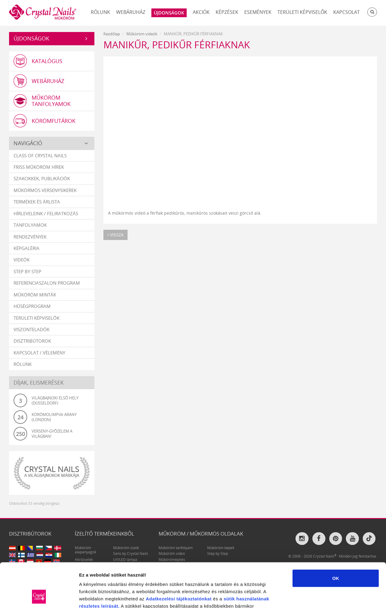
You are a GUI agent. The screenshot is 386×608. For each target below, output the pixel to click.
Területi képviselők (302, 12)
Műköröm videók (141, 34)
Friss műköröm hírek (39, 167)
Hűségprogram (32, 306)
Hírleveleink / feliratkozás (46, 213)
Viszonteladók (31, 329)
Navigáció (28, 143)
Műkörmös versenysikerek (45, 190)
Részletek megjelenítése (342, 596)
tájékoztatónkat (193, 557)
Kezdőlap (111, 34)
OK (335, 536)
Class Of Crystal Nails (40, 155)
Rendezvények (30, 237)
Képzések (227, 12)
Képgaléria (27, 248)
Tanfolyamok (30, 225)
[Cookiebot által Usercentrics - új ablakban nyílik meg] (39, 596)
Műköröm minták (35, 295)
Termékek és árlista (37, 202)
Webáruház (130, 12)
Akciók (201, 12)
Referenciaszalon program (47, 283)
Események (257, 12)
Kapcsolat (346, 12)
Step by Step (27, 271)
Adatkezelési (160, 557)
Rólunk (100, 12)
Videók (22, 260)
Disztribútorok (32, 341)
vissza (115, 235)
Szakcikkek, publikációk (42, 178)
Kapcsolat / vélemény (39, 353)
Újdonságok (31, 38)
